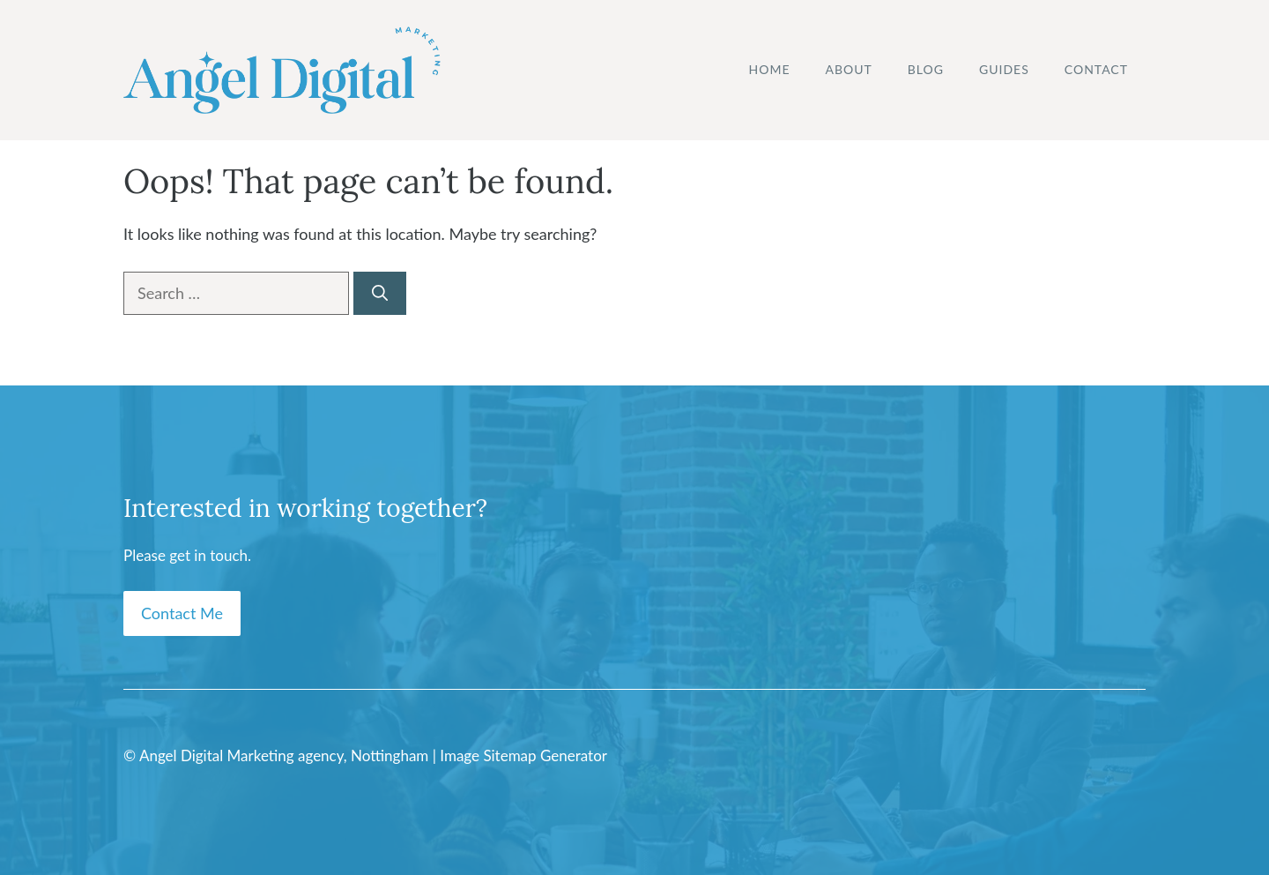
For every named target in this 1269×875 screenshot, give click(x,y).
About (849, 69)
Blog (926, 69)
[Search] (379, 293)
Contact (1096, 69)
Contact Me (182, 613)
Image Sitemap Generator (523, 755)
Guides (1004, 69)
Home (769, 69)
